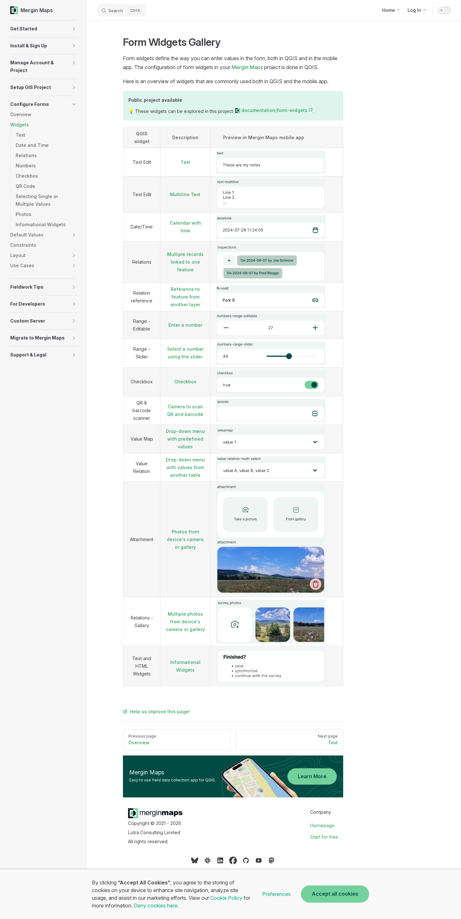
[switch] (444, 10)
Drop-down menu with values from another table (185, 467)
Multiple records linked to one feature (185, 262)
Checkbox (185, 381)
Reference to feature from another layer (185, 296)
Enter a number (185, 325)
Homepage (322, 825)
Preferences (276, 894)
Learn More (312, 776)
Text (185, 162)
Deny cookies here (155, 905)
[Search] (121, 10)
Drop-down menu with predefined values (185, 438)
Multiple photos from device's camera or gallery (185, 621)
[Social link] (194, 862)
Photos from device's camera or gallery (185, 539)
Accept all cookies (335, 894)
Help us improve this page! (156, 711)
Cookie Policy (226, 898)
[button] (43, 29)
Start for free (324, 837)
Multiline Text (185, 194)
